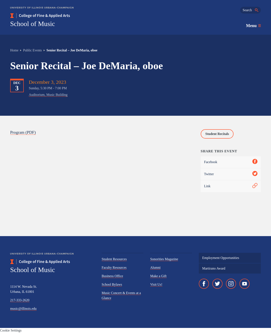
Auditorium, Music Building (48, 94)
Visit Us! (156, 284)
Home (14, 50)
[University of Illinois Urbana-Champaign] (42, 10)
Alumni (155, 267)
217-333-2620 (19, 300)
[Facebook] (204, 284)
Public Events (32, 50)
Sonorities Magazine (164, 259)
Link (230, 186)
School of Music (32, 24)
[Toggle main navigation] (253, 25)
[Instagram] (231, 284)
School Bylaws (112, 284)
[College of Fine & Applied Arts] (52, 15)
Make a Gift (158, 276)
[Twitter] (217, 284)
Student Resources (114, 259)
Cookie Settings (11, 330)
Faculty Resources (114, 267)
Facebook (230, 162)
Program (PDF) (23, 132)
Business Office (112, 276)
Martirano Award (213, 268)
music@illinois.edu (23, 308)
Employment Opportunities (220, 258)
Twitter (230, 174)
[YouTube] (244, 284)
